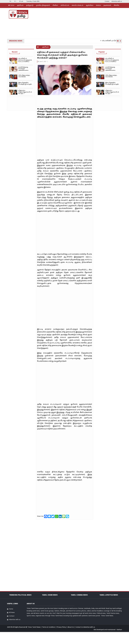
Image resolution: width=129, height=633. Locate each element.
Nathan (119, 630)
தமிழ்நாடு (29, 5)
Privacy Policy (61, 627)
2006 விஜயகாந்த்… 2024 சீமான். (24, 76)
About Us (71, 627)
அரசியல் (20, 5)
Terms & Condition (49, 627)
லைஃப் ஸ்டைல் (77, 5)
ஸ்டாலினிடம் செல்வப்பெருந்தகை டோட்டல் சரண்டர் (25, 60)
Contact (107, 1)
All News (12, 612)
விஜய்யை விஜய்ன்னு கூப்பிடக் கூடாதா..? (25, 92)
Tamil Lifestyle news (108, 595)
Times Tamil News (34, 627)
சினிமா (55, 5)
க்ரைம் (98, 5)
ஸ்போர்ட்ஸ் (65, 5)
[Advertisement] (83, 23)
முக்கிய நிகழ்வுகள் (43, 5)
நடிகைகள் (107, 5)
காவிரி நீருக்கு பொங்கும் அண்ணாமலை (23, 69)
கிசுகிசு (116, 5)
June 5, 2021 (42, 61)
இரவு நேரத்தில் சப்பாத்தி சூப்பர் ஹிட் (25, 83)
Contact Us (79, 627)
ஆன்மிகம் (89, 5)
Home (11, 5)
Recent (15, 52)
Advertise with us (116, 1)
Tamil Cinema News (79, 595)
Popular (102, 52)
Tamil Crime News (50, 595)
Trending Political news (20, 595)
